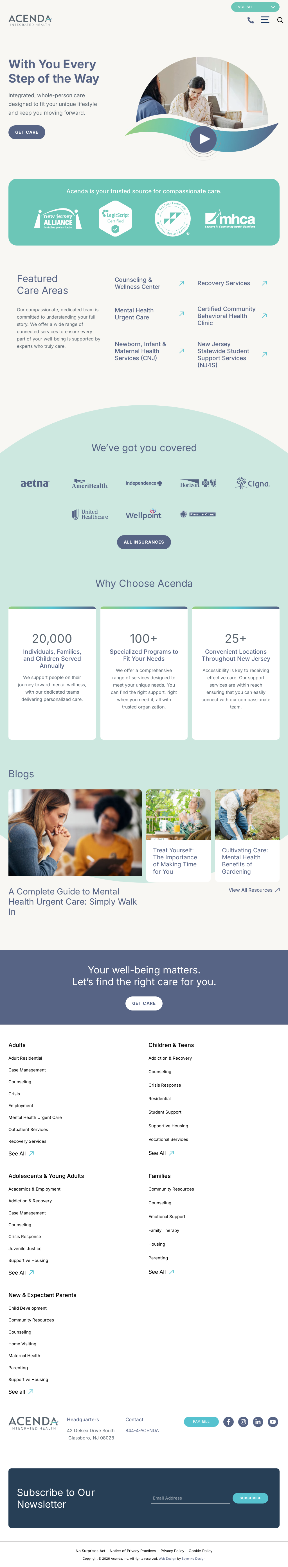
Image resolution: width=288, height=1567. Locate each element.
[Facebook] (228, 1422)
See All (17, 1153)
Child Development (27, 1308)
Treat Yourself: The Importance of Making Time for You (175, 861)
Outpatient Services (28, 1129)
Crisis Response (164, 1085)
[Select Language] (255, 7)
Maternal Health (24, 1355)
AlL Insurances (144, 542)
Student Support (164, 1112)
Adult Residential (25, 1058)
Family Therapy (163, 1230)
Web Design (167, 1559)
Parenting (158, 1258)
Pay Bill (201, 1422)
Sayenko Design (194, 1559)
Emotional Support (166, 1216)
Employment (20, 1105)
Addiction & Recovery (170, 1058)
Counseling (19, 1081)
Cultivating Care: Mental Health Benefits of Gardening (245, 861)
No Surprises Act (90, 1550)
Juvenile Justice (25, 1248)
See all (16, 1392)
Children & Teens (171, 1045)
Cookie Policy (200, 1550)
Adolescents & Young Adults (46, 1176)
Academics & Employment (34, 1189)
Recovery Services (27, 1141)
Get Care (27, 132)
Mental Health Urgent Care (35, 1117)
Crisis (14, 1093)
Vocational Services (168, 1139)
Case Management (27, 1070)
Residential (159, 1098)
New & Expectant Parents (42, 1295)
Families (159, 1176)
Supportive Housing (168, 1125)
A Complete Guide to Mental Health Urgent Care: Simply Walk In (72, 901)
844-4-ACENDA (142, 1430)
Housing (156, 1244)
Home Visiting (22, 1343)
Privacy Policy (172, 1550)
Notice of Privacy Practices (133, 1550)
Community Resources (171, 1189)
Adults (17, 1045)
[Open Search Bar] (280, 20)
